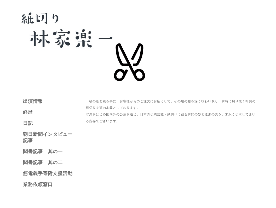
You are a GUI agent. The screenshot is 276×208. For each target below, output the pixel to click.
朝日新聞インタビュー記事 (48, 137)
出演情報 (33, 101)
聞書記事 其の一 (43, 151)
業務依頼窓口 (38, 184)
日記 (28, 123)
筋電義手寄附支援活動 (48, 173)
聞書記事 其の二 (43, 162)
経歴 (28, 112)
